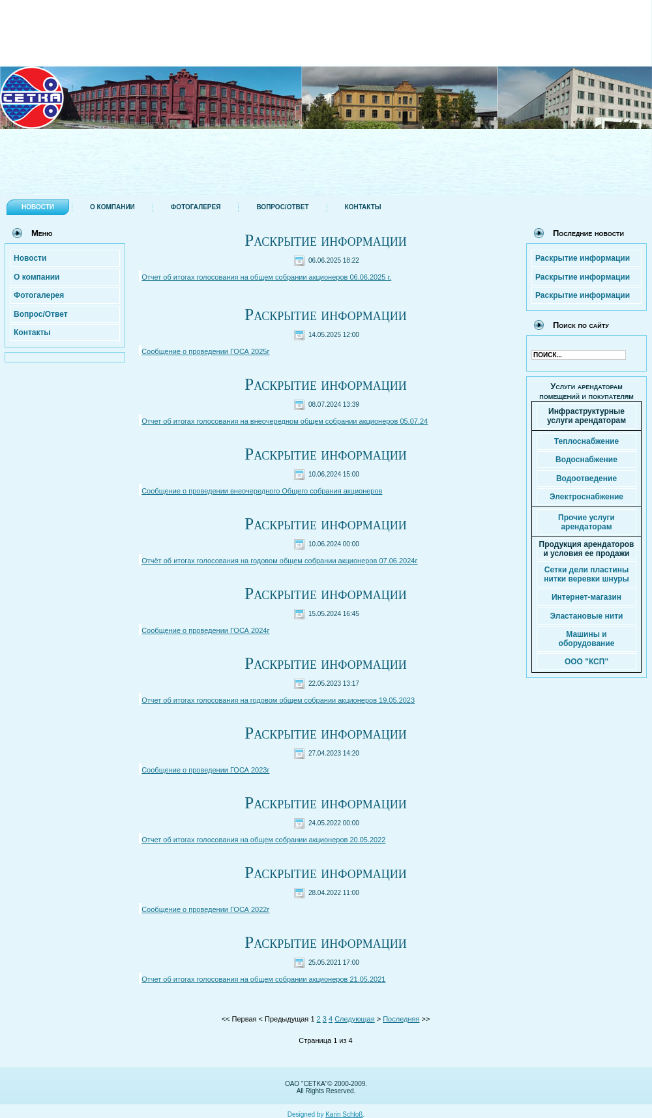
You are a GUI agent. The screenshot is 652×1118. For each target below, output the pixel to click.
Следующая (354, 1019)
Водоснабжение (586, 459)
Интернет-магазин (586, 597)
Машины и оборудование (587, 639)
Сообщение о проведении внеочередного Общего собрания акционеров (261, 491)
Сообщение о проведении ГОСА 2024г (205, 630)
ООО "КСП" (586, 661)
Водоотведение (586, 478)
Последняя (401, 1019)
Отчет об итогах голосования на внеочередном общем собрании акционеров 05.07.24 (284, 421)
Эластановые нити (586, 616)
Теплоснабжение (586, 441)
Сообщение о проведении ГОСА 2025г (205, 351)
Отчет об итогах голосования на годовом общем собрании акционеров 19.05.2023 (278, 700)
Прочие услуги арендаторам (586, 522)
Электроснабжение (586, 496)
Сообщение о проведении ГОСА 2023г (205, 770)
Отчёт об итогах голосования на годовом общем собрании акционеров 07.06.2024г (279, 561)
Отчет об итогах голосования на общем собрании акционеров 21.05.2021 (263, 979)
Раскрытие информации (325, 240)
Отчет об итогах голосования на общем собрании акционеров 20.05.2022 (263, 840)
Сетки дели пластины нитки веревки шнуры (586, 574)
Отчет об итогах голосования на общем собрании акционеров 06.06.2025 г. (266, 277)
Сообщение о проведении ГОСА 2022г (205, 909)
